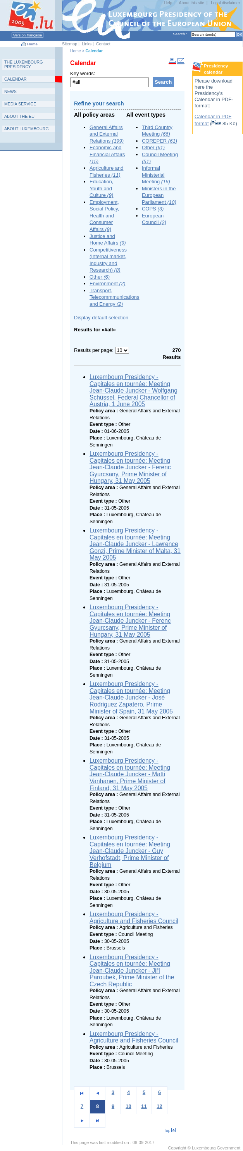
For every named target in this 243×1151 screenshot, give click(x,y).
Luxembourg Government (216, 1148)
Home (32, 44)
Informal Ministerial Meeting (156, 174)
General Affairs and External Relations (107, 134)
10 (128, 1106)
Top (170, 1131)
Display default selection (101, 317)
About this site (191, 3)
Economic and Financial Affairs (107, 154)
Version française (27, 35)
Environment (107, 283)
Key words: (82, 73)
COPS (153, 209)
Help (168, 3)
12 (159, 1106)
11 (143, 1106)
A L (26, 128)
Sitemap (69, 43)
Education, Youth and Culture (101, 188)
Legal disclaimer (225, 3)
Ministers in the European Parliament (159, 195)
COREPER (159, 141)
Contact (103, 43)
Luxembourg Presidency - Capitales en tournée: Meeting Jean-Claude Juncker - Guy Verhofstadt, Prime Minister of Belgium (130, 851)
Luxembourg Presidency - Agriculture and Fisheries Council (134, 917)
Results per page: (94, 350)
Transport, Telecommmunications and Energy (115, 297)
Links (86, 43)
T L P (23, 64)
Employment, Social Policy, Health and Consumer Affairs (104, 215)
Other (100, 277)
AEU (19, 116)
